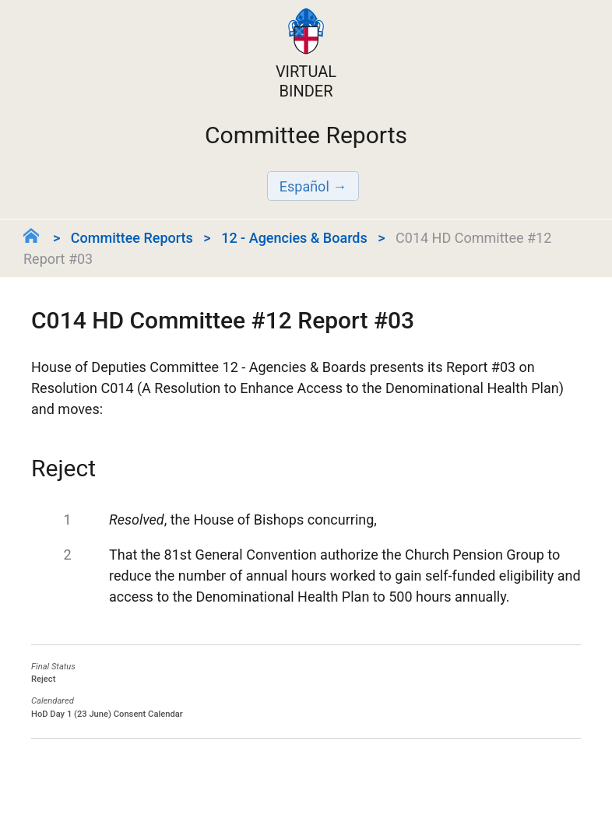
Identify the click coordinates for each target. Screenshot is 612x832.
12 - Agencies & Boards (294, 238)
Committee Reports (132, 238)
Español (304, 186)
